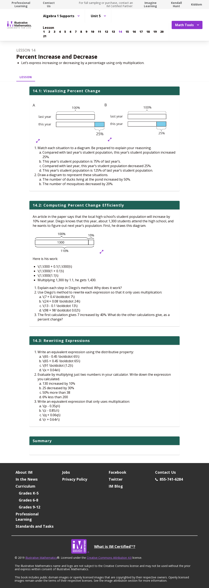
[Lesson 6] (70, 31)
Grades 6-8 (28, 500)
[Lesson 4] (59, 31)
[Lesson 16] (134, 31)
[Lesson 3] (54, 31)
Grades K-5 (29, 493)
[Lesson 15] (127, 31)
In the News (27, 479)
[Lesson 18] (148, 31)
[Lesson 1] (44, 31)
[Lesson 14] (120, 31)
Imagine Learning (150, 4)
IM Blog (116, 486)
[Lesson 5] (65, 31)
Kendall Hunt (176, 4)
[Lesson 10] (92, 31)
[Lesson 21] (44, 36)
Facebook (117, 472)
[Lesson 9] (86, 31)
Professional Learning (21, 4)
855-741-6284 (169, 479)
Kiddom (196, 4)
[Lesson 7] (75, 31)
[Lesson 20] (161, 31)
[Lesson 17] (141, 31)
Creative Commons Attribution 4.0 (109, 558)
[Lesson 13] (113, 31)
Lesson (26, 77)
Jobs (66, 472)
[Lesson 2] (49, 31)
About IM (24, 472)
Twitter (116, 479)
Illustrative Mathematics (41, 558)
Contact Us (49, 4)
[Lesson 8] (81, 31)
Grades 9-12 (29, 507)
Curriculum (25, 486)
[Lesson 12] (106, 31)
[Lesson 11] (99, 31)
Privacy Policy (74, 479)
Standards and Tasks (34, 526)
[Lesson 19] (154, 31)
